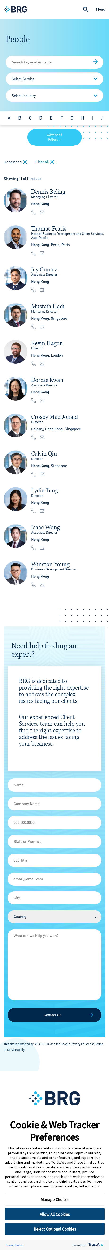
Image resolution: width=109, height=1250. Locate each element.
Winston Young (50, 564)
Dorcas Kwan (47, 380)
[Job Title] (54, 860)
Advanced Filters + (54, 137)
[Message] (54, 964)
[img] (15, 200)
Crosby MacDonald (54, 417)
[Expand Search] (85, 9)
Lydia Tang (44, 491)
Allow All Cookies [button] (55, 1214)
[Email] (54, 879)
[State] (54, 841)
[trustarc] (95, 1245)
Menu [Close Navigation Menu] (100, 9)
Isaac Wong (45, 527)
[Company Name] (54, 803)
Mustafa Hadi (48, 306)
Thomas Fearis (48, 229)
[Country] (54, 916)
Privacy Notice (14, 1245)
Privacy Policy (80, 1044)
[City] (54, 897)
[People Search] (54, 62)
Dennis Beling (48, 192)
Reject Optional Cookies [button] (55, 1229)
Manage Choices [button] (54, 1199)
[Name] (54, 785)
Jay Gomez (44, 269)
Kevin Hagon (47, 343)
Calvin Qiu (44, 454)
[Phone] (54, 822)
